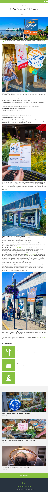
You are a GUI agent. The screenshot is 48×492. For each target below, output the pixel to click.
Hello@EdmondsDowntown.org (24, 486)
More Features (24, 475)
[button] (47, 1)
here (5, 189)
